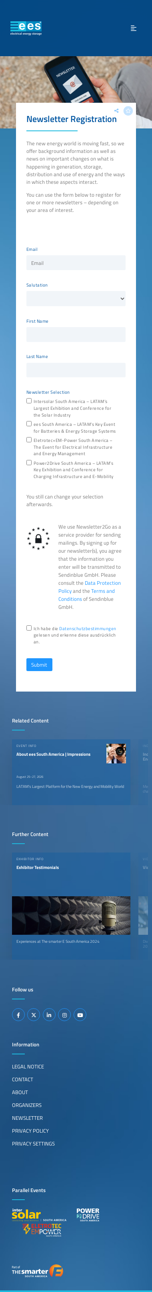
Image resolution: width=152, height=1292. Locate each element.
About (20, 1092)
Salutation (37, 285)
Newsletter (27, 1118)
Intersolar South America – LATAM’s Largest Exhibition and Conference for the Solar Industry (73, 408)
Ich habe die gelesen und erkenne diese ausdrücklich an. (75, 635)
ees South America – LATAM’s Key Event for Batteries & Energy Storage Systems (75, 427)
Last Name (37, 356)
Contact (22, 1079)
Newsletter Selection (48, 392)
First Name (37, 321)
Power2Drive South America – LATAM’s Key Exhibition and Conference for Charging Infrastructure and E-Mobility (74, 470)
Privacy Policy (30, 1131)
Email (32, 249)
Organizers (27, 1105)
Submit (39, 665)
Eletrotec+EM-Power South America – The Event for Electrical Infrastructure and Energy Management (73, 447)
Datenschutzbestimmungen (87, 628)
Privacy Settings (33, 1143)
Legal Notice (28, 1066)
